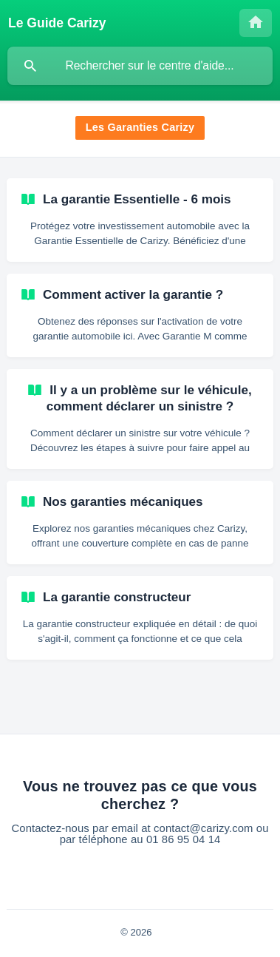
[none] (57, 23)
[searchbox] (140, 66)
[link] (140, 220)
